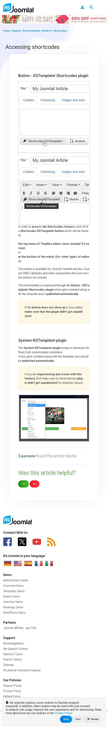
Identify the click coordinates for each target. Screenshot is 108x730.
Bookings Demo (13, 607)
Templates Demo (14, 591)
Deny (78, 719)
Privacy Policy (12, 691)
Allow (66, 719)
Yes (23, 484)
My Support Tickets (15, 648)
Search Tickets (12, 659)
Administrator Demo (15, 580)
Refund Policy (12, 696)
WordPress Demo (14, 612)
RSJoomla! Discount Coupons (22, 670)
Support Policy (12, 685)
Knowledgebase (13, 643)
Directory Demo (13, 602)
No (34, 484)
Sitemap (8, 665)
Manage (93, 719)
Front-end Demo (13, 585)
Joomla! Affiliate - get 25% (19, 628)
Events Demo (11, 596)
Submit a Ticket (12, 654)
